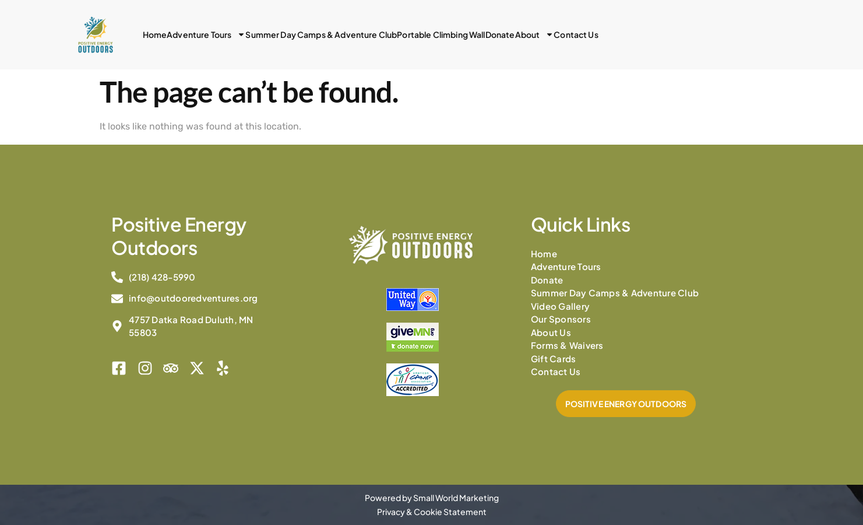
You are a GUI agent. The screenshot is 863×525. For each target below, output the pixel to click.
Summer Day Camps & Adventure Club (321, 34)
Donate (500, 34)
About (534, 34)
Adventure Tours (206, 34)
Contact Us (576, 34)
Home (155, 34)
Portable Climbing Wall (441, 34)
